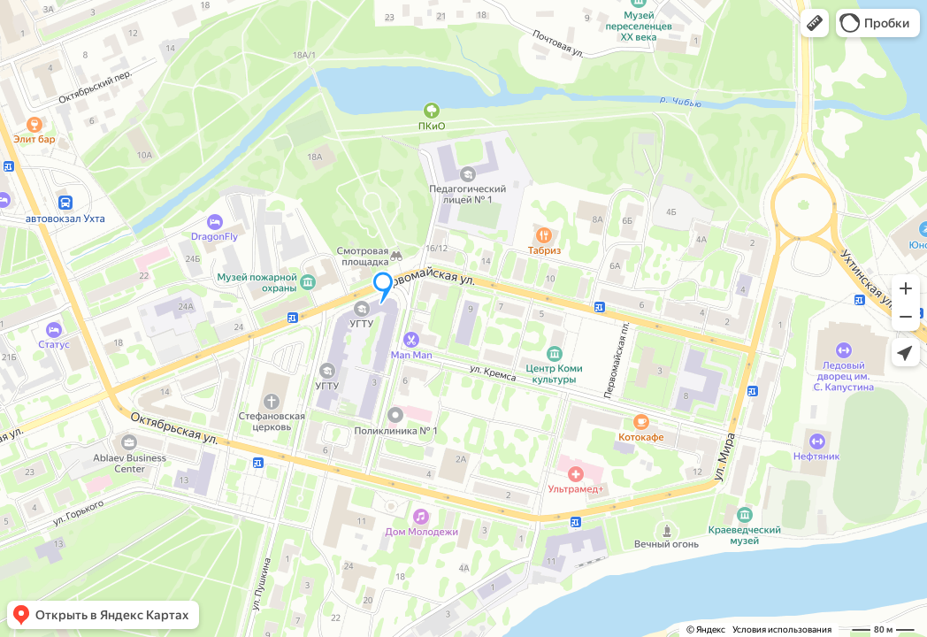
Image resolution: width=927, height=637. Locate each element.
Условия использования (781, 629)
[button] (815, 23)
